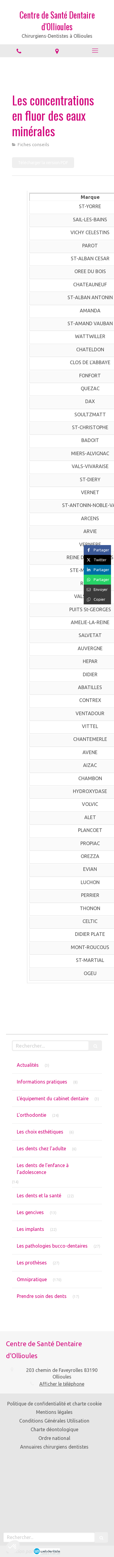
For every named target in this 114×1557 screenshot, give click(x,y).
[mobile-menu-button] (95, 51)
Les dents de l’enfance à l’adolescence (43, 1169)
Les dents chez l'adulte (41, 1148)
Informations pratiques (42, 1081)
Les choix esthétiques (40, 1131)
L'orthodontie (31, 1115)
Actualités (28, 1065)
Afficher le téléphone (61, 1384)
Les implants (30, 1229)
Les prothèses (32, 1262)
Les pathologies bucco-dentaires (52, 1246)
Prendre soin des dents (42, 1296)
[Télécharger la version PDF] (43, 162)
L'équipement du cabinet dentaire (52, 1098)
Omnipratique (32, 1279)
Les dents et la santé (39, 1195)
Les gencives (30, 1212)
